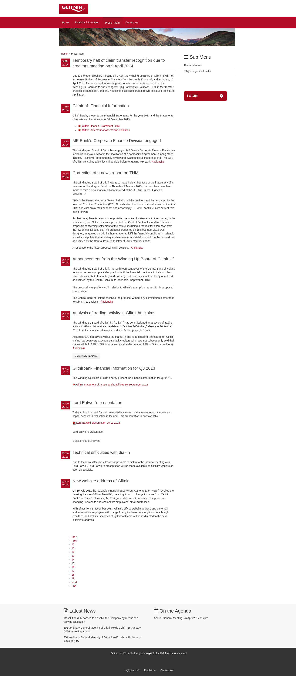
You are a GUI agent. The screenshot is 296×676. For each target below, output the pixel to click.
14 (73, 559)
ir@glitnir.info (132, 670)
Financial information (87, 22)
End (74, 585)
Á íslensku (158, 161)
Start (74, 536)
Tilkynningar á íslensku (197, 71)
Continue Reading (86, 356)
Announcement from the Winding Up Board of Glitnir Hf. (123, 259)
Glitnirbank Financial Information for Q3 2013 (113, 368)
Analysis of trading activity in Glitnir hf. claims (113, 313)
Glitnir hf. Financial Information (100, 105)
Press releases (193, 65)
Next (74, 582)
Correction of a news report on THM (105, 172)
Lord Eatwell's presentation (97, 402)
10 (73, 544)
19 (73, 578)
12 (73, 551)
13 (73, 555)
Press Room (112, 22)
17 (73, 570)
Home (65, 22)
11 (73, 548)
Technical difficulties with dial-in (101, 452)
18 (73, 574)
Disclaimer (150, 670)
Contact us (132, 22)
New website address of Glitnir (100, 481)
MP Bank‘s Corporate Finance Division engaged (116, 140)
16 (73, 567)
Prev (74, 540)
